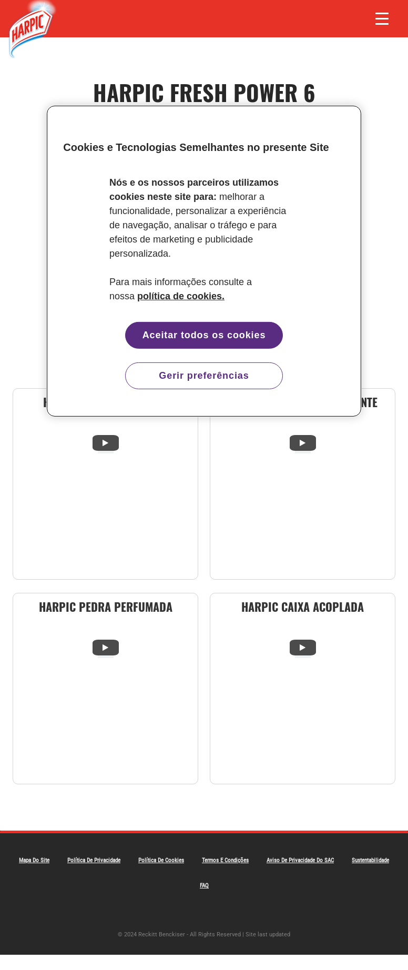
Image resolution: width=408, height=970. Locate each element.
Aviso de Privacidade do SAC (300, 860)
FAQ (204, 885)
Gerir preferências (204, 375)
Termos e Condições (225, 860)
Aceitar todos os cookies (204, 334)
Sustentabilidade (370, 860)
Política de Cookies (161, 860)
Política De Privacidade (93, 860)
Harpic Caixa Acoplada (302, 606)
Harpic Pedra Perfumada (105, 606)
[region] (204, 261)
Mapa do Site (34, 860)
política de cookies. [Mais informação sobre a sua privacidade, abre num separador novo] (181, 295)
